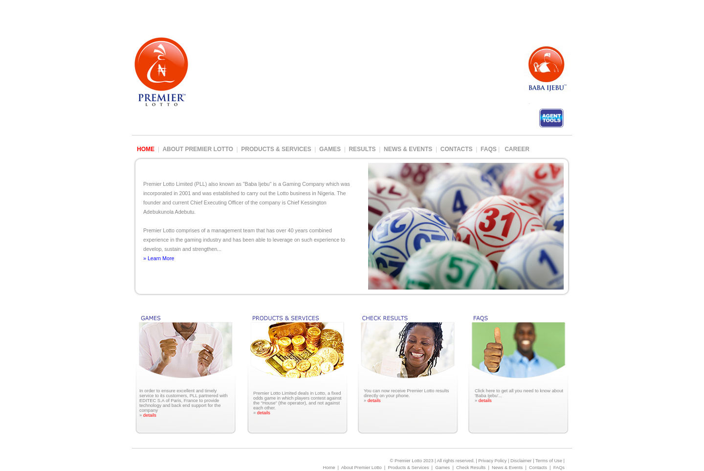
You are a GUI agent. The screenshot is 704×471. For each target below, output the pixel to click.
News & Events (408, 149)
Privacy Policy (492, 460)
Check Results (470, 467)
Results (362, 149)
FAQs (489, 149)
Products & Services (276, 149)
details (149, 415)
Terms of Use (548, 460)
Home (329, 467)
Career (517, 149)
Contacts (456, 149)
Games (330, 149)
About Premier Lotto (197, 149)
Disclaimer (521, 460)
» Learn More (158, 258)
